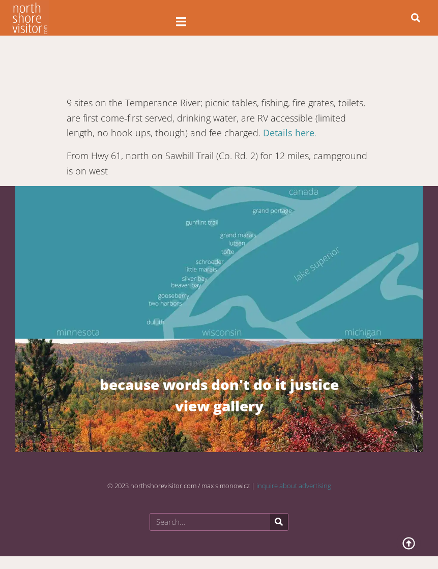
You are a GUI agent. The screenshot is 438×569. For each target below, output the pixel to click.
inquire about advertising (293, 485)
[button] (415, 18)
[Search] (279, 522)
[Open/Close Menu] (181, 22)
